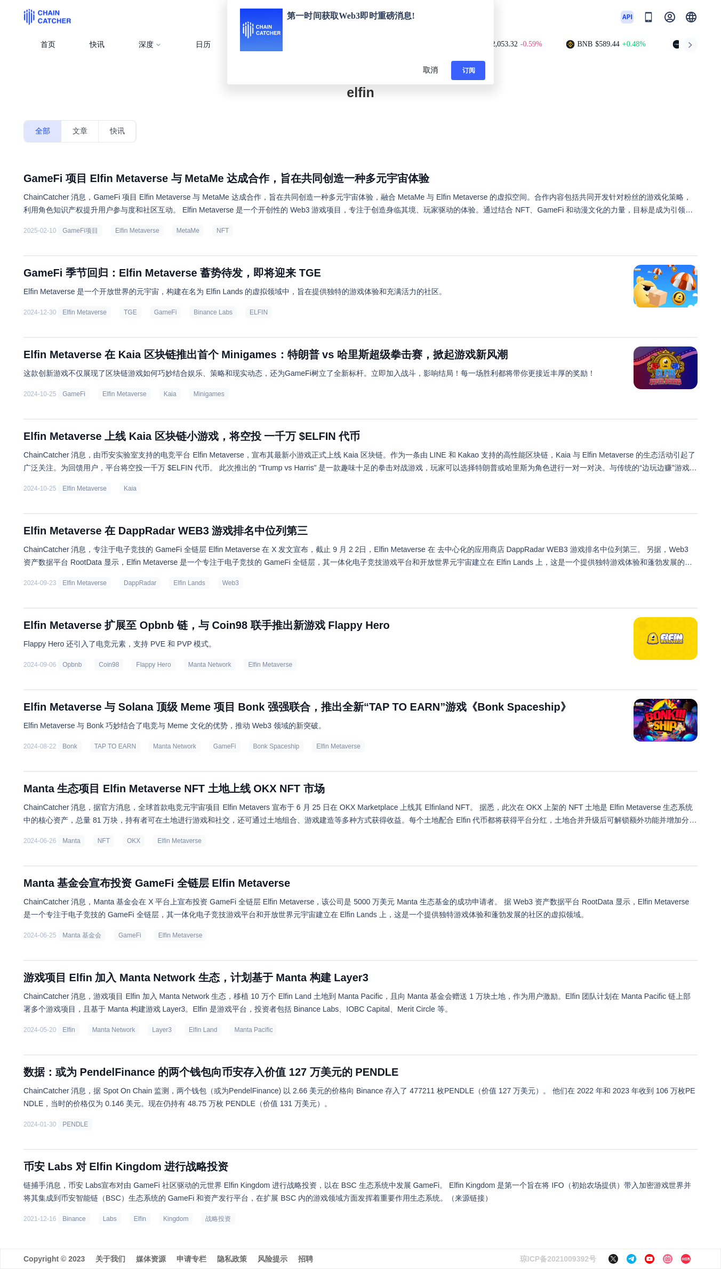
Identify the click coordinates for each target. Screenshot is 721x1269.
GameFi (165, 312)
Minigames (209, 394)
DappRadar (140, 583)
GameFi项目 (80, 230)
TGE (130, 312)
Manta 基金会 (81, 935)
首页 (48, 45)
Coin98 (109, 664)
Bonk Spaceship (276, 746)
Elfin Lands (189, 583)
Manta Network (209, 664)
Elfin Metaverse (137, 230)
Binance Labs (213, 312)
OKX (133, 841)
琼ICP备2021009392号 (558, 1259)
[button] (691, 17)
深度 (150, 45)
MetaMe (188, 230)
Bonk (69, 746)
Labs (110, 1219)
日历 (203, 45)
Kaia (170, 394)
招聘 (305, 1259)
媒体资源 (151, 1259)
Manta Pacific (253, 1030)
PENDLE (75, 1124)
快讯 (97, 45)
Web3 (230, 583)
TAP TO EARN (115, 746)
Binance (73, 1219)
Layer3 (162, 1030)
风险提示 (272, 1259)
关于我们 (110, 1259)
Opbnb (72, 664)
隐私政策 (232, 1259)
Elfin (68, 1030)
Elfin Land (203, 1030)
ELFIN (259, 312)
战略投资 (218, 1219)
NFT (223, 230)
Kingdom (175, 1219)
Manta (71, 841)
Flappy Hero (153, 664)
